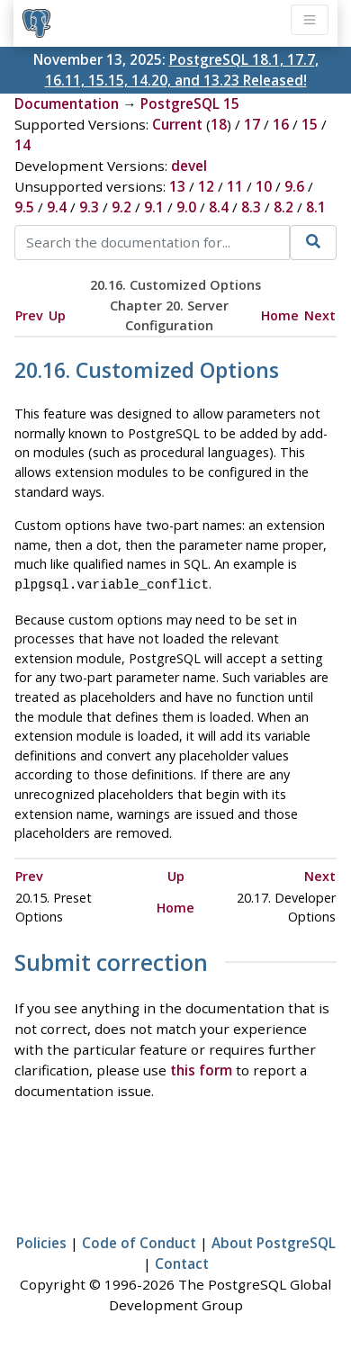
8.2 (283, 207)
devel (189, 166)
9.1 (154, 207)
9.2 (121, 207)
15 (310, 124)
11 (235, 186)
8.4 (219, 207)
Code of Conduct (139, 1241)
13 (177, 186)
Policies (41, 1241)
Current (177, 124)
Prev (29, 315)
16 (281, 124)
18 (219, 124)
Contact (182, 1262)
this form (201, 1068)
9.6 (294, 186)
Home (280, 315)
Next (320, 315)
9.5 (24, 207)
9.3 (89, 207)
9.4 (57, 207)
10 (264, 186)
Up (57, 315)
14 (22, 145)
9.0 (186, 207)
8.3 (251, 207)
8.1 (316, 207)
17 (252, 124)
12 (206, 186)
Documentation (66, 103)
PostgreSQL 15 (189, 103)
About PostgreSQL (274, 1241)
